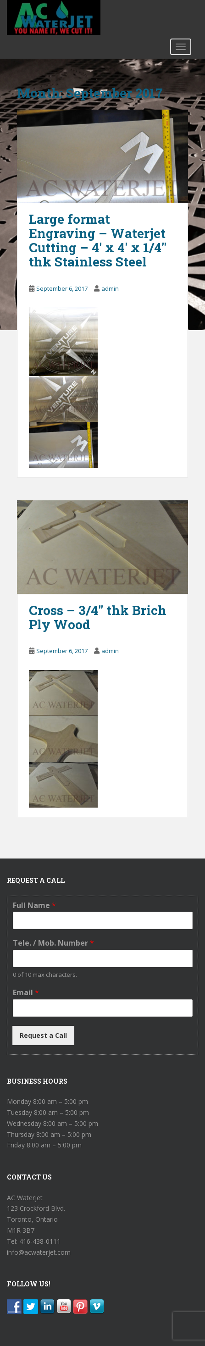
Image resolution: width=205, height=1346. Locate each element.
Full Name (34, 905)
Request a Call (43, 1035)
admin (110, 288)
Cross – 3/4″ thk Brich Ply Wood (97, 617)
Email (26, 992)
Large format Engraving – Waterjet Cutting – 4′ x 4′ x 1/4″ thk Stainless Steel (97, 240)
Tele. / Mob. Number (53, 943)
